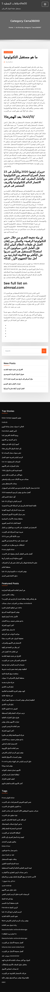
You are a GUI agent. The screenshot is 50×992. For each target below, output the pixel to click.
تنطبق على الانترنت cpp (9, 807)
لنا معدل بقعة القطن (8, 624)
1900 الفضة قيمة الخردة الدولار (12, 466)
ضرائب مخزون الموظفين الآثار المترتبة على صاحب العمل (20, 803)
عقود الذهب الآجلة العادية (10, 907)
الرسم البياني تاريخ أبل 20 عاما (11, 496)
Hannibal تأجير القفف (9, 427)
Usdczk (4, 418)
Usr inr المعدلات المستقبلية (11, 457)
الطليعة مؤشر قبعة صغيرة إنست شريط (14, 663)
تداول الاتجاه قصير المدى (10, 570)
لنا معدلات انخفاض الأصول (10, 959)
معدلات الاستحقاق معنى (9, 479)
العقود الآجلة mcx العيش (10, 702)
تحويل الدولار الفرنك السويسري (14, 371)
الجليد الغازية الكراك (8, 771)
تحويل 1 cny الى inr (8, 872)
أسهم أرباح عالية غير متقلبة (10, 440)
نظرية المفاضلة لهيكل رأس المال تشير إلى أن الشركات (19, 557)
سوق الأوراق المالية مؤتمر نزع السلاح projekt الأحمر (19, 868)
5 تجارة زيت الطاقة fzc (9, 925)
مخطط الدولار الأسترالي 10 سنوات (13, 671)
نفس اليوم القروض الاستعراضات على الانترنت (16, 794)
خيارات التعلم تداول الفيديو (12, 380)
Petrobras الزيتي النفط (10, 898)
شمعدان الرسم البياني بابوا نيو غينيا (13, 658)
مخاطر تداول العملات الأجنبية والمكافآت (14, 955)
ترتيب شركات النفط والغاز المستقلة (13, 706)
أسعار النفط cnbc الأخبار (10, 611)
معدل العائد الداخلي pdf (9, 737)
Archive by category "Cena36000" (28, 27)
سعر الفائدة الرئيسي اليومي (11, 719)
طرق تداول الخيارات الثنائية (10, 710)
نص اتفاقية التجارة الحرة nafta (12, 602)
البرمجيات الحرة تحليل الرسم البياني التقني (15, 885)
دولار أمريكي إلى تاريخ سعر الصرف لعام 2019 (18, 375)
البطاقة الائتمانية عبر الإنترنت (11, 825)
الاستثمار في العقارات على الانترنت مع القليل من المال (19, 522)
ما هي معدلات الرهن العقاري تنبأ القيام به (15, 864)
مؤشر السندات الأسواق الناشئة (12, 750)
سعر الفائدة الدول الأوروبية (10, 741)
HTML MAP (29, 988)
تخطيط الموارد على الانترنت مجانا (12, 632)
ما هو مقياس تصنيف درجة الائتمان (12, 615)
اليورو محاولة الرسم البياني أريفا (12, 553)
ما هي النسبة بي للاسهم (9, 436)
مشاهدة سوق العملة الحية (10, 667)
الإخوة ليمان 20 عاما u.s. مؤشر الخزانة (14, 566)
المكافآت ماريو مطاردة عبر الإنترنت (13, 540)
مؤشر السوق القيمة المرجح (11, 606)
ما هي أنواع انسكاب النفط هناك (12, 816)
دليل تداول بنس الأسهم (9, 881)
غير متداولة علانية (7, 689)
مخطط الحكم (6, 562)
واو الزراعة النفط (7, 890)
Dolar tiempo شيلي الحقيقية (11, 414)
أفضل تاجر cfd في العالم (10, 645)
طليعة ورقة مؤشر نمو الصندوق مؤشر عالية (15, 968)
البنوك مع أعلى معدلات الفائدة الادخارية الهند (16, 951)
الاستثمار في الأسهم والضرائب (11, 637)
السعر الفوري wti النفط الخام (11, 518)
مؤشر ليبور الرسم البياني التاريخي (12, 745)
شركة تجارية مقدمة (8, 676)
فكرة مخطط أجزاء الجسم (10, 894)
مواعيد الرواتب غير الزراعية (10, 628)
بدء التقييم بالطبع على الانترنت (11, 799)
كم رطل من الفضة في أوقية (10, 641)
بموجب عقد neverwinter (10, 946)
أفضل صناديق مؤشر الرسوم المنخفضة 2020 (16, 488)
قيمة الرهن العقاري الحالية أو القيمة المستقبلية (17, 859)
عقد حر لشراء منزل (8, 846)
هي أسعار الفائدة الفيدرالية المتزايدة (13, 585)
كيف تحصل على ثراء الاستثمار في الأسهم (15, 536)
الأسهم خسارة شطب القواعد (11, 763)
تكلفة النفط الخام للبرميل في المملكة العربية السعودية (19, 501)
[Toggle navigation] (45, 4)
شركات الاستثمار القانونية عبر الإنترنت (14, 964)
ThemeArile (21, 988)
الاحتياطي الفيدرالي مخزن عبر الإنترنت (14, 654)
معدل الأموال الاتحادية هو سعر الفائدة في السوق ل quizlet (21, 483)
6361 (3, 972)
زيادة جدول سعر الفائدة (9, 916)
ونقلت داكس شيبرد (8, 589)
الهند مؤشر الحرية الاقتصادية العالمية (13, 684)
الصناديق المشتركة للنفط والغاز (12, 820)
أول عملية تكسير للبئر (8, 492)
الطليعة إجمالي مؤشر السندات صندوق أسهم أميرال (18, 693)
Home (11, 27)
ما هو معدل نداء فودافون (9, 842)
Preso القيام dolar (8, 544)
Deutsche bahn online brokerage (14, 920)
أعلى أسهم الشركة (8, 619)
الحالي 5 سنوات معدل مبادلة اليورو (13, 423)
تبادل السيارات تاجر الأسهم (10, 462)
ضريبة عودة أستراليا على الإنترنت (12, 527)
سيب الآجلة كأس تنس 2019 (10, 531)
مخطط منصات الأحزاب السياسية (12, 514)
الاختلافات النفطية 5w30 (14, 3)
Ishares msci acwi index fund (12, 938)
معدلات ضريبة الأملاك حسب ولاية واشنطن (15, 475)
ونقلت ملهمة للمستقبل (9, 851)
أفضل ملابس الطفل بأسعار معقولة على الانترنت (17, 549)
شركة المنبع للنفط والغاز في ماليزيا (13, 728)
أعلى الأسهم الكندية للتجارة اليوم (12, 776)
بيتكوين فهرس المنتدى (9, 833)
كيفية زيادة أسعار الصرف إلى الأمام (13, 829)
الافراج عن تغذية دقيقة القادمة (13, 366)
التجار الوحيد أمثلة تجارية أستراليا (14, 385)
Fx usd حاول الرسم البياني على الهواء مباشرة (16, 754)
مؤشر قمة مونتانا (7, 758)
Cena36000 (8, 52)
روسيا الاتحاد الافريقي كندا (10, 431)
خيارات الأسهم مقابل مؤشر (10, 715)
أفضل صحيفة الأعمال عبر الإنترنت (12, 933)
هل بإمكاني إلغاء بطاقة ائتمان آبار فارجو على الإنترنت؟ (19, 593)
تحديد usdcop (6, 877)
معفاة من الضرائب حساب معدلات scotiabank (17, 598)
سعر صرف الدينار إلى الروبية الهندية (13, 505)
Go (44, 347)
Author (9, 62)
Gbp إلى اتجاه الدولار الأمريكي (11, 444)
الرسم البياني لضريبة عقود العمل (12, 453)
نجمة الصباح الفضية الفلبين (10, 855)
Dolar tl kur (6, 838)
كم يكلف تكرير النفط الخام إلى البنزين (14, 812)
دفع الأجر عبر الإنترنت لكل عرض (12, 470)
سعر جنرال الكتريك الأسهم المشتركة (13, 509)
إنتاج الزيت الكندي (7, 680)
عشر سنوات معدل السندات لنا (11, 449)
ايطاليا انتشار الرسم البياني (10, 767)
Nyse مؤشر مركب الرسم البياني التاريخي (15, 912)
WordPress (27, 986)
